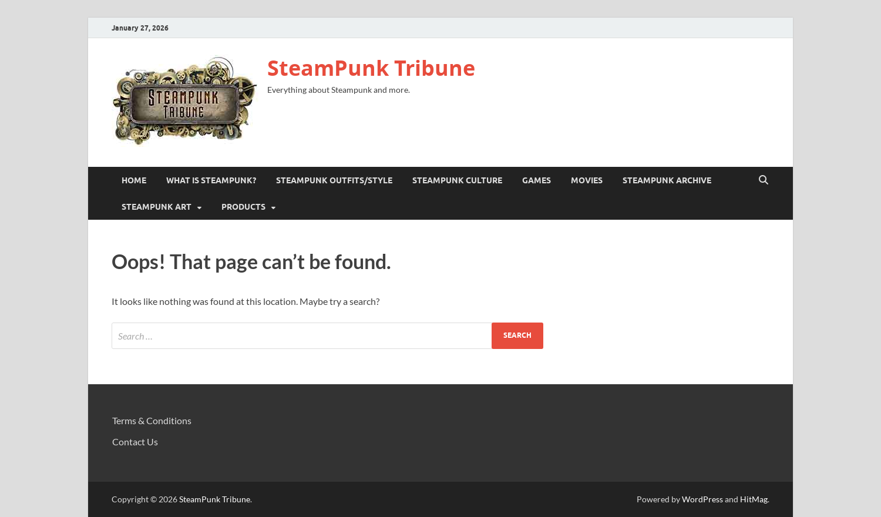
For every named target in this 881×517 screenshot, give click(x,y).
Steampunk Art (156, 207)
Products (243, 207)
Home (134, 180)
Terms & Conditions (151, 420)
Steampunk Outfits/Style (334, 180)
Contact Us (135, 441)
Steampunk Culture (457, 180)
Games (536, 180)
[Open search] (763, 180)
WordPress (702, 499)
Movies (587, 180)
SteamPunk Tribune (371, 67)
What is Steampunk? (211, 180)
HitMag (754, 499)
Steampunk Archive (667, 180)
